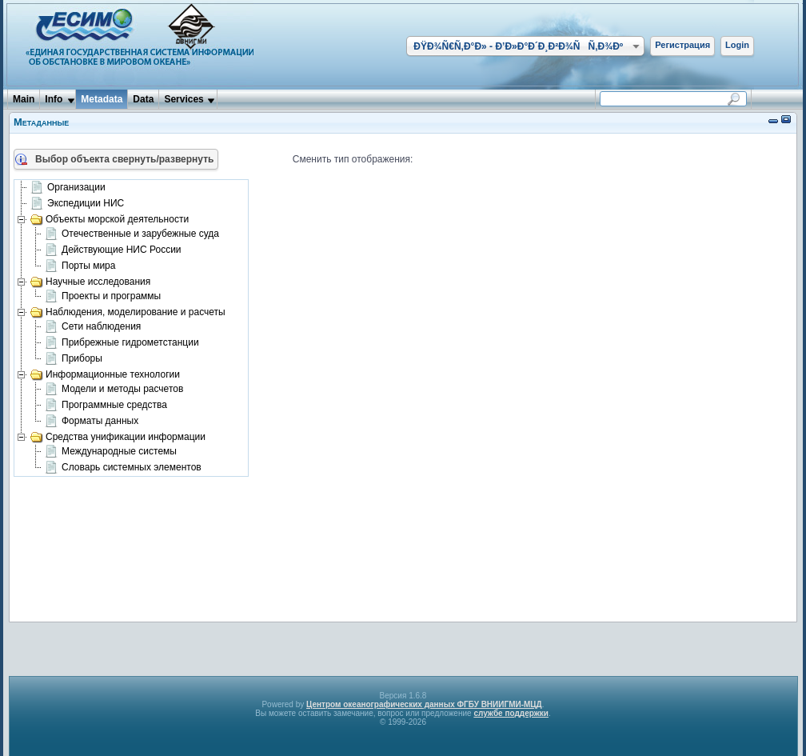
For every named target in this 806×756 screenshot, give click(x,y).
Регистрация (682, 45)
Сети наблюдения (93, 327)
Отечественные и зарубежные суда (132, 234)
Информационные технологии (105, 374)
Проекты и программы (103, 297)
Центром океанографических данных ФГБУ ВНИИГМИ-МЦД (424, 704)
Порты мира (80, 266)
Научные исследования (90, 281)
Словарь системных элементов (123, 468)
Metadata (101, 99)
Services (183, 99)
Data (143, 99)
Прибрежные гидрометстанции (122, 343)
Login (737, 45)
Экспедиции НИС (77, 204)
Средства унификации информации (117, 436)
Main (23, 99)
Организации (68, 188)
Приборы (73, 359)
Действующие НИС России (113, 250)
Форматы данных (91, 421)
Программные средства (106, 405)
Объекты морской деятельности (109, 219)
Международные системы (111, 452)
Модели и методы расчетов (114, 389)
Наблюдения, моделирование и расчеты (127, 312)
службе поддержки (511, 713)
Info (53, 99)
